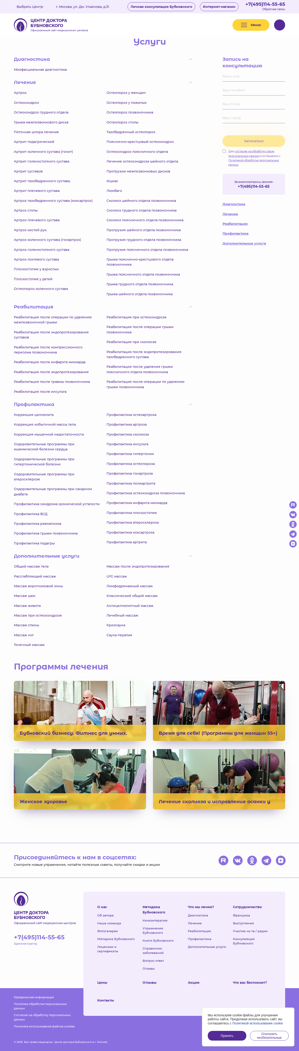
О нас (102, 907)
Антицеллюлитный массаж (130, 606)
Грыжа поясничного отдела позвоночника (143, 274)
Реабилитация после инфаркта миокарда (49, 362)
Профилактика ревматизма (37, 524)
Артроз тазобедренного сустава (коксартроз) (53, 201)
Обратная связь (273, 9)
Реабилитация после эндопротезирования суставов (51, 334)
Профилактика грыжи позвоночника (46, 533)
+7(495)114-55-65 (265, 4)
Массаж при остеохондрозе (38, 615)
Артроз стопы (26, 210)
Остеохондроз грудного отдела (41, 112)
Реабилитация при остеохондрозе (137, 317)
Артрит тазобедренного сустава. (42, 181)
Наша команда (109, 923)
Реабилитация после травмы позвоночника (52, 382)
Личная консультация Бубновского (161, 7)
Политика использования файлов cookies (44, 1026)
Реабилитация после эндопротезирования (51, 372)
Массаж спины (26, 625)
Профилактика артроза (127, 424)
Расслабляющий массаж (35, 576)
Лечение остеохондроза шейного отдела (142, 161)
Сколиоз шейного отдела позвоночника (141, 201)
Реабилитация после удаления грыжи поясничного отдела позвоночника (140, 369)
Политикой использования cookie (257, 1023)
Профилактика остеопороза (131, 464)
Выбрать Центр (33, 7)
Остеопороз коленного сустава (41, 289)
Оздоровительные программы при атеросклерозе (44, 476)
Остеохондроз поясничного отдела (137, 152)
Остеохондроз (26, 103)
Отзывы (149, 968)
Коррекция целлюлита (34, 415)
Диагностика (234, 204)
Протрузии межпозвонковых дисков (138, 171)
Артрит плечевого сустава (37, 191)
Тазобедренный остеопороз (131, 132)
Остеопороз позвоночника (130, 112)
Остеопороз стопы (122, 122)
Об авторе (105, 915)
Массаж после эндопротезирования (138, 566)
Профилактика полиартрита (131, 483)
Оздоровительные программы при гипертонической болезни (44, 461)
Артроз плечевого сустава (37, 220)
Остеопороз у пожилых (127, 103)
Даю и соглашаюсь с (252, 158)
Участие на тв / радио (250, 931)
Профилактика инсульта (127, 444)
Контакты (105, 1000)
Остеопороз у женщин (126, 93)
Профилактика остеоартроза (131, 415)
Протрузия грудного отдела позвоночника (144, 240)
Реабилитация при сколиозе (131, 342)
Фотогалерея (107, 931)
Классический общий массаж (132, 596)
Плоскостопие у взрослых (36, 269)
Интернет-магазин (219, 7)
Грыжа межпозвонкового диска (41, 122)
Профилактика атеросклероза (133, 522)
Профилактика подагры (34, 543)
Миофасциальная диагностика (40, 70)
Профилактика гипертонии (130, 454)
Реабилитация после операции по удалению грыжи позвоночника (145, 384)
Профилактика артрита (127, 542)
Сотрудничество (247, 907)
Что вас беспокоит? (250, 982)
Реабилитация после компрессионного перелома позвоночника (48, 349)
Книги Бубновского (158, 940)
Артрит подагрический (34, 142)
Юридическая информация (34, 997)
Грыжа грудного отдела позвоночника (140, 284)
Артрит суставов (28, 171)
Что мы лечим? (201, 907)
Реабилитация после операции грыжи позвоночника (140, 329)
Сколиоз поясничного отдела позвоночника (145, 220)
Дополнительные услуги (244, 243)
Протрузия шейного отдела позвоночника (144, 230)
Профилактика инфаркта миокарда (137, 503)
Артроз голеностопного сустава (41, 250)
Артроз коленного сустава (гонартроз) (47, 240)
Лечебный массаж (122, 615)
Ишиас (112, 181)
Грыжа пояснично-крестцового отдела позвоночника (140, 262)
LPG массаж (117, 576)
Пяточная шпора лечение (36, 132)
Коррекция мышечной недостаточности (49, 434)
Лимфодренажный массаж (130, 586)
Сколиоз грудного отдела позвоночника (142, 210)
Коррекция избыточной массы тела (45, 424)
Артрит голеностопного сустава (41, 161)
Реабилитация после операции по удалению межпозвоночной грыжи (53, 319)
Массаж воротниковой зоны (38, 586)
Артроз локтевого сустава (36, 259)
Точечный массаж (29, 645)
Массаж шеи (24, 596)
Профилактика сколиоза (128, 434)
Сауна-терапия (119, 635)
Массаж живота (27, 606)
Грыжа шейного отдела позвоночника (140, 294)
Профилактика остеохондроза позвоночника (146, 493)
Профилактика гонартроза (130, 473)
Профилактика (235, 233)
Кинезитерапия (155, 920)
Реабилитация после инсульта (40, 392)
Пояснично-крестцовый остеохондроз (140, 142)
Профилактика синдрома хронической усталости (57, 504)
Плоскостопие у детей (33, 279)
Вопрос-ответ (153, 960)
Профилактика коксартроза (130, 532)
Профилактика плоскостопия (132, 513)
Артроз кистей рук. (30, 230)
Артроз (20, 93)
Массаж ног (24, 635)
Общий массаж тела (31, 566)
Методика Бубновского (115, 939)
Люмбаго (114, 191)
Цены (102, 982)
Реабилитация (235, 224)
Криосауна (116, 625)
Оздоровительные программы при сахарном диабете (53, 491)
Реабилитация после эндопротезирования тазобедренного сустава (144, 354)
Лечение (230, 214)
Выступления (243, 923)
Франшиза (241, 915)
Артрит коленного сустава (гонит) (43, 152)
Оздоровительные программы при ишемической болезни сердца (44, 446)
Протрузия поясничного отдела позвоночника (147, 250)
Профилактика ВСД (30, 514)
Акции (193, 982)
